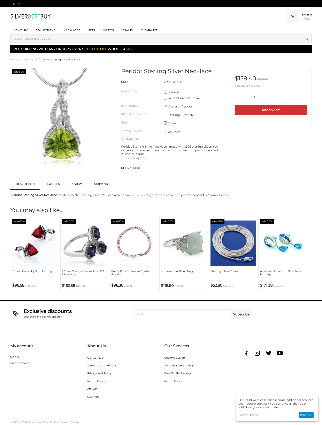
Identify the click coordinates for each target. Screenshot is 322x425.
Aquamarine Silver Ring (177, 271)
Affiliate (92, 388)
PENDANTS (30, 59)
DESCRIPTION (25, 184)
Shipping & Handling (178, 365)
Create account (20, 363)
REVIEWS (77, 184)
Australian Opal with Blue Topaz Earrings (281, 273)
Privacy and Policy (99, 373)
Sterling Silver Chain (224, 271)
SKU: (124, 82)
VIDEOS (108, 30)
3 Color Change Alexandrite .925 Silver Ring (83, 273)
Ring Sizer (132, 168)
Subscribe (241, 314)
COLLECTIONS (45, 30)
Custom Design (174, 357)
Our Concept (95, 357)
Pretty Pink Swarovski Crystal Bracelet (130, 273)
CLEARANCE (149, 30)
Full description (134, 158)
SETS (91, 30)
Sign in (15, 356)
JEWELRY (21, 30)
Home (14, 59)
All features (130, 139)
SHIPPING (101, 184)
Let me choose (248, 415)
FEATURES (53, 184)
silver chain (137, 195)
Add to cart (271, 110)
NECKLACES (71, 30)
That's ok (306, 415)
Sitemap (93, 396)
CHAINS (127, 30)
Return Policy (96, 381)
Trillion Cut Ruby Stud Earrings (32, 271)
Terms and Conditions (101, 365)
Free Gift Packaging (177, 373)
